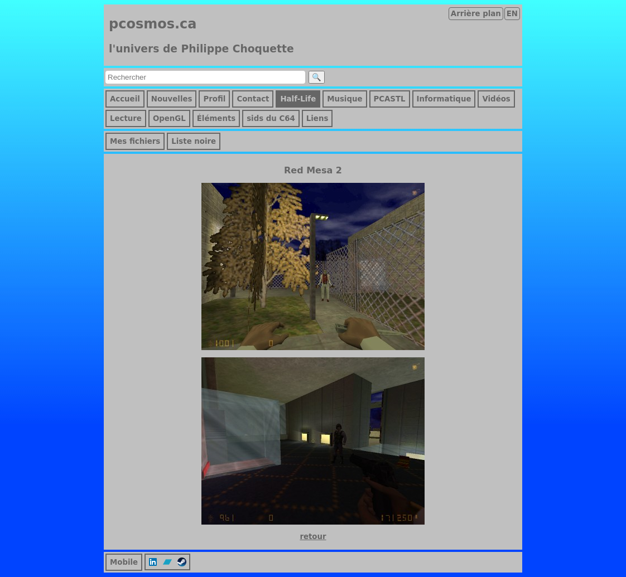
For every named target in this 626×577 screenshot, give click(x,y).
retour (313, 536)
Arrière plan (476, 13)
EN (512, 13)
